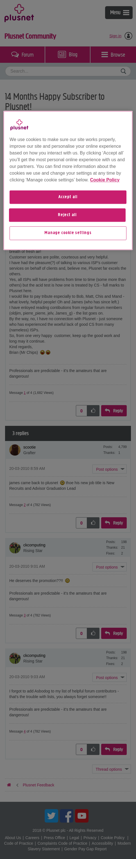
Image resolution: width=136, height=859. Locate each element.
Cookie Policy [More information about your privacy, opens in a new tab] (104, 179)
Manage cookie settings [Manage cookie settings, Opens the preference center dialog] (68, 233)
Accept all (68, 197)
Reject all (67, 215)
